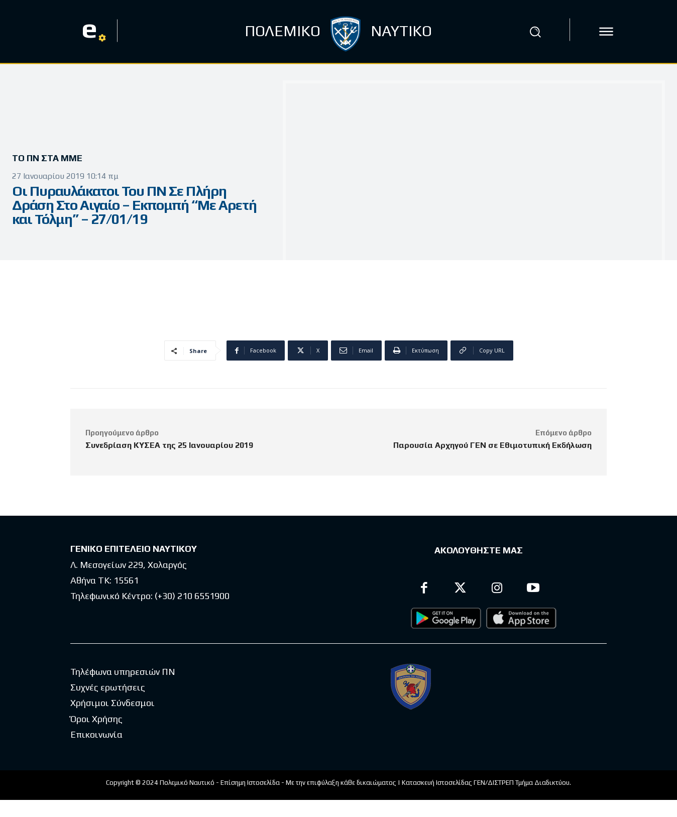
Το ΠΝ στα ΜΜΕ (50, 158)
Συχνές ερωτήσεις (107, 687)
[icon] (606, 32)
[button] (535, 32)
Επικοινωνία (96, 734)
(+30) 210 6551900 (192, 596)
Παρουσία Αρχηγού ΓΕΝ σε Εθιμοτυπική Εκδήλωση (492, 445)
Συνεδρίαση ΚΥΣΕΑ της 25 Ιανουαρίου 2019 (169, 445)
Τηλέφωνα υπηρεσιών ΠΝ (122, 671)
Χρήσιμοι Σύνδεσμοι (112, 702)
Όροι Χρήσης (96, 719)
